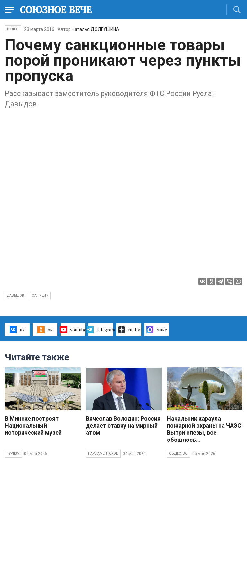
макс (156, 329)
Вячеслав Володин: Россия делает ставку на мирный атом (123, 425)
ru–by (129, 329)
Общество (178, 453)
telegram (100, 329)
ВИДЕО (13, 29)
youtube (73, 329)
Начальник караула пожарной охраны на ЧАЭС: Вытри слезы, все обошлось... (205, 429)
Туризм (13, 453)
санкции (40, 295)
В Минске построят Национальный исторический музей (33, 425)
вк (17, 329)
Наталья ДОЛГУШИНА (95, 29)
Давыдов (15, 295)
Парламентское (103, 453)
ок (44, 329)
